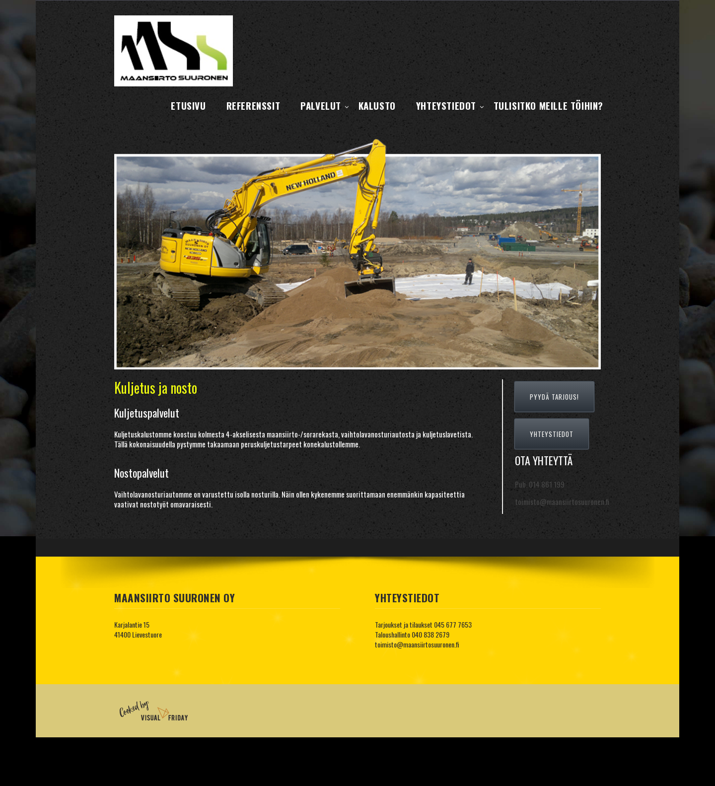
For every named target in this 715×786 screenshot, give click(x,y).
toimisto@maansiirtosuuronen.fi (417, 644)
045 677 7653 (453, 624)
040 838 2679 (430, 634)
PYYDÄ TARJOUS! (554, 397)
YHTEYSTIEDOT (551, 434)
